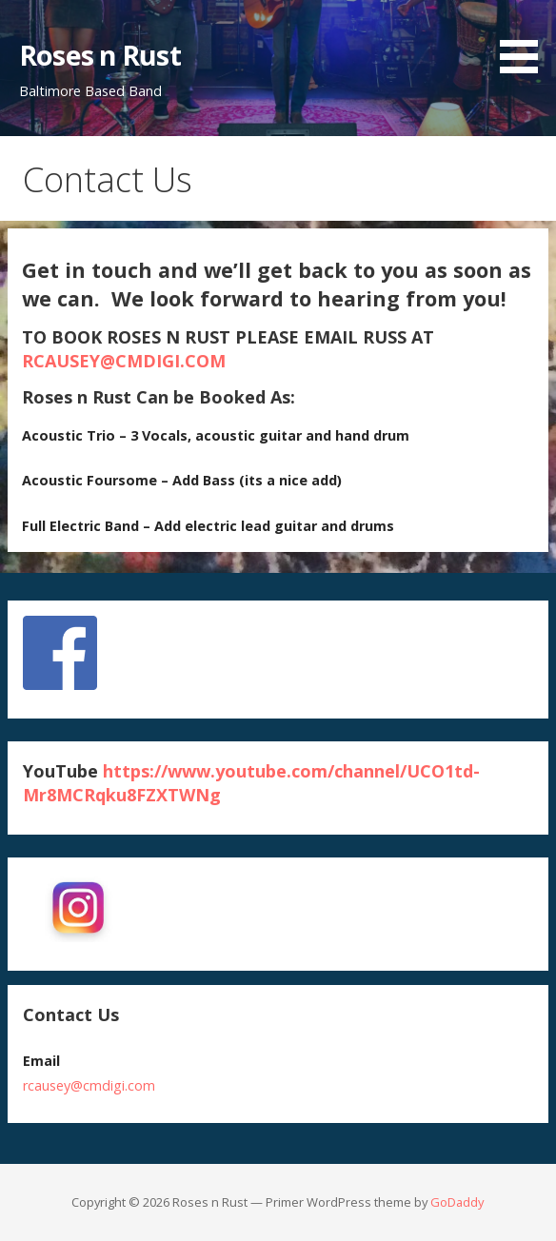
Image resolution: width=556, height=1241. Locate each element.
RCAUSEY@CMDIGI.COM (124, 360)
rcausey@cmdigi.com (89, 1085)
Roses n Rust (100, 54)
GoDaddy (457, 1202)
